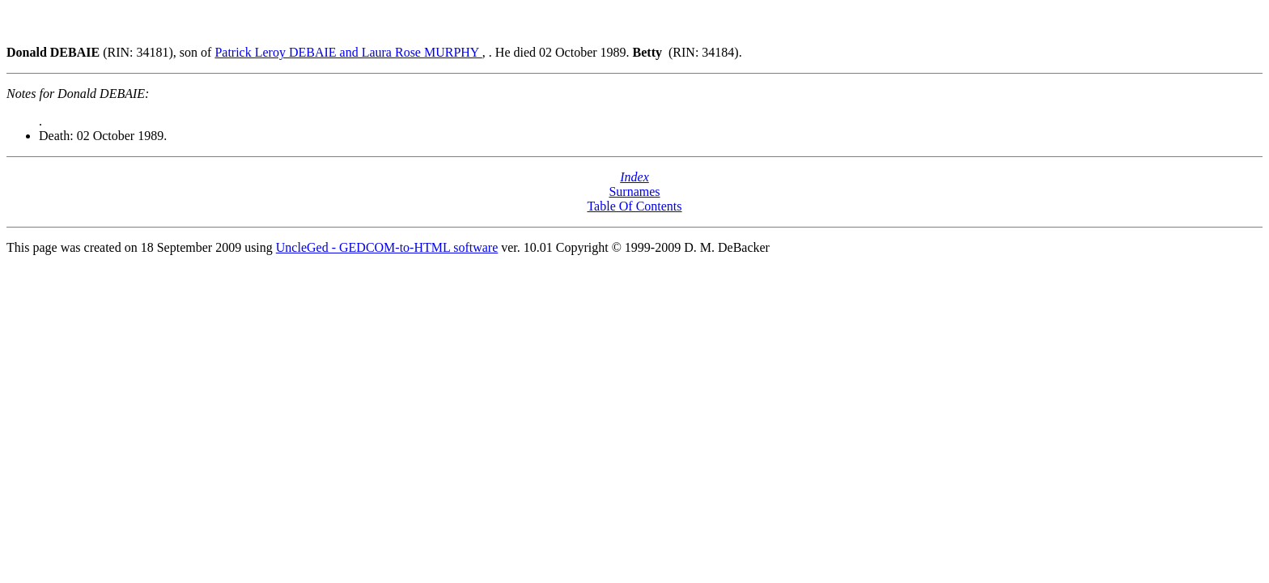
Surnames (634, 191)
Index (634, 177)
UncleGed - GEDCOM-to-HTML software (387, 247)
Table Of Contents (634, 206)
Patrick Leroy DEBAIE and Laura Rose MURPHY (348, 52)
